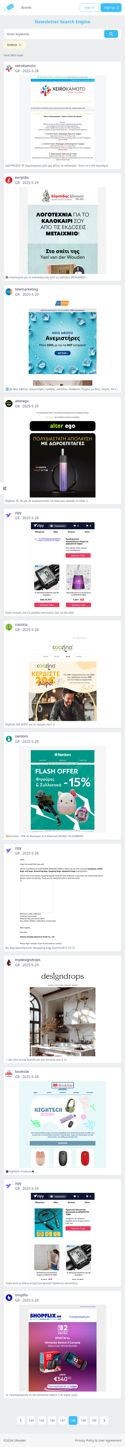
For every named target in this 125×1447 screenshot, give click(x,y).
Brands (26, 7)
